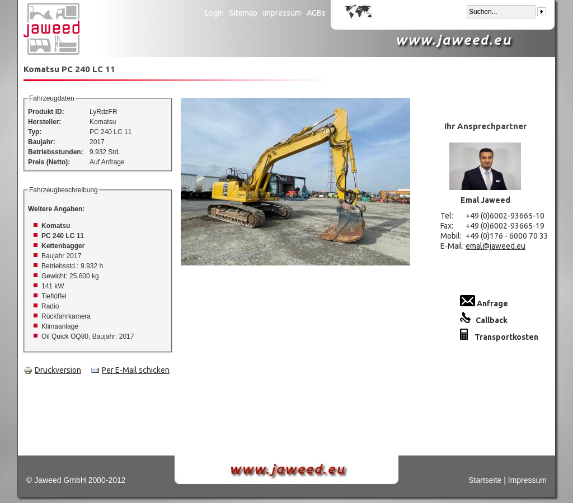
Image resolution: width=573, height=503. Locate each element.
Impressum (282, 12)
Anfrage (484, 303)
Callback (484, 320)
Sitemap (243, 12)
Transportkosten (499, 337)
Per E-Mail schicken (130, 370)
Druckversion (52, 370)
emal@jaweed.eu (495, 245)
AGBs (316, 12)
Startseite (484, 480)
